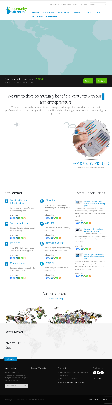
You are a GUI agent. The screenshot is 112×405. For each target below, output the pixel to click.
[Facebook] (11, 218)
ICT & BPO (15, 243)
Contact (104, 400)
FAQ (98, 12)
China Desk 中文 (37, 16)
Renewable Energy (54, 242)
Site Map (83, 4)
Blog (75, 4)
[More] (24, 218)
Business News (51, 16)
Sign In (88, 81)
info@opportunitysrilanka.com (74, 382)
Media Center (54, 4)
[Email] (19, 218)
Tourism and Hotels (20, 223)
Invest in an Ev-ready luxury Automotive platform (94, 230)
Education (50, 200)
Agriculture (51, 222)
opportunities (63, 12)
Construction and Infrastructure (19, 202)
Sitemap (96, 400)
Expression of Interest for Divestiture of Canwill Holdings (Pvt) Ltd (95, 203)
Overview (35, 12)
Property (49, 262)
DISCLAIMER (97, 378)
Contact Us (90, 12)
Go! (25, 386)
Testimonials (66, 4)
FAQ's (90, 400)
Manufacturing (17, 263)
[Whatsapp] (22, 218)
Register (102, 81)
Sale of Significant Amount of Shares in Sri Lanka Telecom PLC (94, 256)
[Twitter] (14, 218)
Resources (77, 12)
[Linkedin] (17, 218)
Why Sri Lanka (48, 12)
